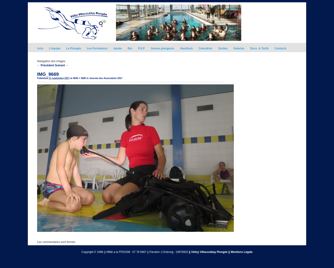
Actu (40, 48)
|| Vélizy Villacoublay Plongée (208, 252)
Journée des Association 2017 (105, 78)
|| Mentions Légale (240, 252)
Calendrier (205, 48)
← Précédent (45, 65)
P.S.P (141, 48)
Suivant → (62, 65)
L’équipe (55, 48)
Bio (130, 48)
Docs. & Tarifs (259, 48)
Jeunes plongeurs (162, 48)
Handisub (186, 48)
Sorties (223, 48)
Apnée (117, 48)
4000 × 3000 (79, 78)
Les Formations (97, 48)
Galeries (238, 48)
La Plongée (73, 48)
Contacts (280, 48)
